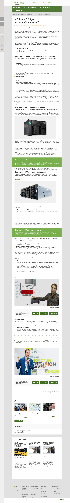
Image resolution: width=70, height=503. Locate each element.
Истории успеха (44, 496)
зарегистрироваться (34, 25)
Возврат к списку (18, 420)
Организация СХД (36, 394)
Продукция (25, 486)
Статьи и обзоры (34, 494)
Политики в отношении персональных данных (51, 499)
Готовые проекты (34, 492)
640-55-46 (48, 2)
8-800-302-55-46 (35, 2)
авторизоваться (43, 25)
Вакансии (42, 494)
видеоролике (16, 179)
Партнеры (43, 490)
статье (57, 178)
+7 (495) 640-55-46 (57, 490)
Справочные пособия (33, 491)
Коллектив (43, 493)
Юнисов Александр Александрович (52, 391)
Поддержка (34, 486)
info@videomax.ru (33, 331)
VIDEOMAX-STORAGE (24, 497)
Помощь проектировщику (34, 498)
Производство (43, 491)
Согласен (62, 499)
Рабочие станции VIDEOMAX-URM (25, 494)
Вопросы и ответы (34, 495)
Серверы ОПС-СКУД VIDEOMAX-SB (25, 492)
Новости (42, 488)
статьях (46, 340)
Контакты (58, 2)
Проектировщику (28, 394)
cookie (22, 499)
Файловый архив (34, 488)
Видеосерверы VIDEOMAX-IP (24, 489)
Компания (44, 486)
